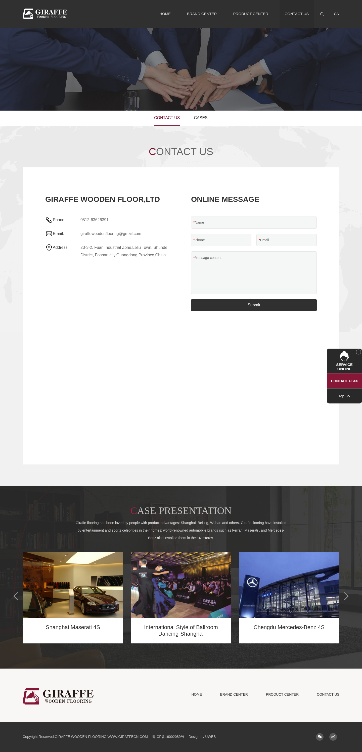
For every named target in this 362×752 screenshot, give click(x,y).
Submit (254, 305)
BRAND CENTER (202, 14)
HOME (165, 14)
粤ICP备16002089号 (168, 737)
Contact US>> (344, 381)
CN (336, 14)
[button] (16, 596)
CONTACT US (297, 14)
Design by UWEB (202, 737)
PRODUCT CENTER (250, 14)
